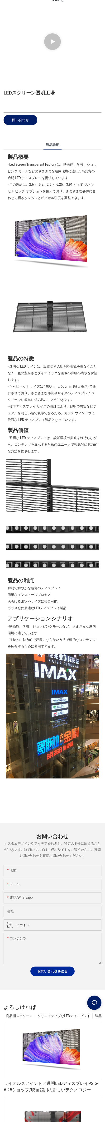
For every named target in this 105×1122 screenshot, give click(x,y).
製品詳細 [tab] (52, 145)
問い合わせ (20, 120)
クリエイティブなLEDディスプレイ (64, 1016)
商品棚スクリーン (19, 1016)
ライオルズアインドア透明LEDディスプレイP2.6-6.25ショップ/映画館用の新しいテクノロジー (51, 1086)
